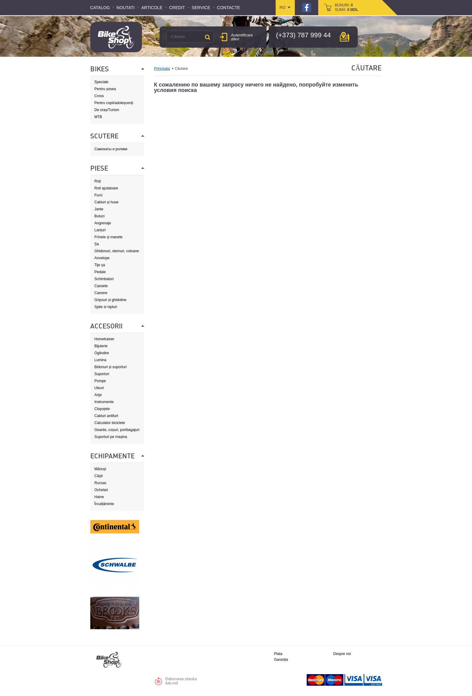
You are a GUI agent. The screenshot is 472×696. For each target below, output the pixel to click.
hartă (344, 37)
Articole (152, 7)
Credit (177, 7)
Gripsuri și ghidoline (110, 300)
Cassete (101, 286)
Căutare (208, 37)
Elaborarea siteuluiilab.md (181, 681)
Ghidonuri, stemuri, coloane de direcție (117, 251)
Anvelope (102, 258)
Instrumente (104, 402)
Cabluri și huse (107, 202)
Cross (99, 96)
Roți (98, 181)
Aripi (98, 395)
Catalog (100, 7)
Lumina (100, 360)
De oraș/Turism (107, 110)
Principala (162, 68)
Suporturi (102, 374)
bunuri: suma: (346, 7)
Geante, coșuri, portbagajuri (117, 430)
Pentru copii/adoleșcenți (114, 103)
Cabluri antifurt (106, 416)
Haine (99, 497)
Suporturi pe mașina (111, 437)
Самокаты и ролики (111, 149)
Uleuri (99, 388)
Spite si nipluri (106, 307)
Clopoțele (102, 409)
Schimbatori (104, 279)
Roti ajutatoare (106, 188)
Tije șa (100, 265)
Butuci (100, 216)
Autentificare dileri (242, 37)
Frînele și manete (109, 237)
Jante (99, 209)
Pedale (100, 272)
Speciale (102, 82)
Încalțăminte (104, 504)
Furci (99, 195)
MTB (98, 117)
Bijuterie (101, 346)
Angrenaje (103, 223)
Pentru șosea (105, 89)
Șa (97, 244)
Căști (99, 476)
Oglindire (102, 353)
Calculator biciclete (110, 423)
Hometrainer (105, 339)
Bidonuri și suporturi (111, 367)
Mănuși (100, 469)
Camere (101, 293)
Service (201, 7)
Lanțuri (100, 230)
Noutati (125, 7)
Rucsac (101, 483)
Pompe (100, 381)
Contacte (228, 7)
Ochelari (101, 490)
